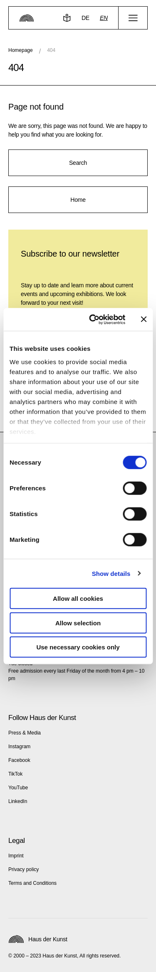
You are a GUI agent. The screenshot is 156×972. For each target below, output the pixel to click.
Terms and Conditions (32, 883)
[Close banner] (143, 319)
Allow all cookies (78, 598)
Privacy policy (23, 869)
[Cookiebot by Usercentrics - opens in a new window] (93, 319)
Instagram (19, 746)
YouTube (18, 788)
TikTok (15, 774)
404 (51, 50)
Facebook (19, 760)
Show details (111, 573)
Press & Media (24, 733)
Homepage (20, 50)
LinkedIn (17, 801)
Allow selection (78, 622)
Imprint (16, 856)
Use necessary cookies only (77, 647)
